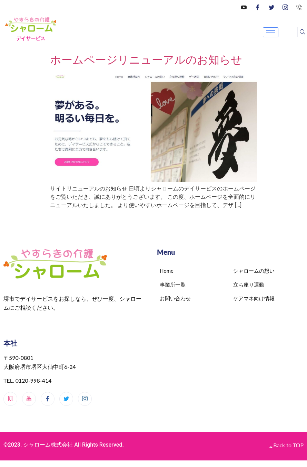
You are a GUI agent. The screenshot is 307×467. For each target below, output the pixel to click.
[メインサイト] (10, 399)
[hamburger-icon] (270, 32)
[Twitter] (271, 7)
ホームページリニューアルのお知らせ (146, 59)
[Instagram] (285, 7)
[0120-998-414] (299, 7)
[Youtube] (29, 399)
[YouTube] (244, 7)
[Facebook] (257, 7)
